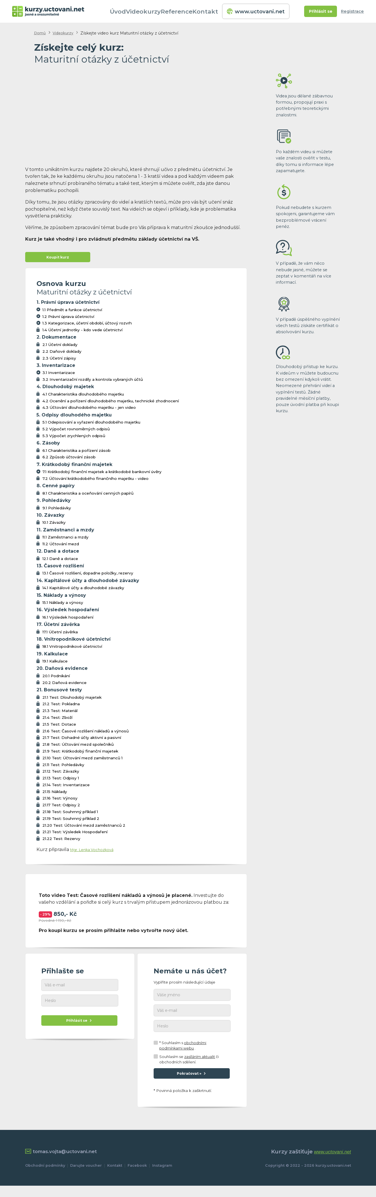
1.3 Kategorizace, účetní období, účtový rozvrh (87, 326)
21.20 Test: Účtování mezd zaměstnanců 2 (83, 828)
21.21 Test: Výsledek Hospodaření (75, 834)
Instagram (162, 1177)
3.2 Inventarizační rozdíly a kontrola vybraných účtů (92, 382)
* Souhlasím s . (182, 1053)
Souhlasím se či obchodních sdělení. (189, 1067)
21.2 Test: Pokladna (61, 706)
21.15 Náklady (54, 794)
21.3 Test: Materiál (60, 713)
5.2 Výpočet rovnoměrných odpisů (76, 431)
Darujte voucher (86, 1177)
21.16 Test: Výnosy (60, 801)
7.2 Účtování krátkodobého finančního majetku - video (95, 481)
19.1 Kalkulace (55, 664)
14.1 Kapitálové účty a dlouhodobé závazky (83, 590)
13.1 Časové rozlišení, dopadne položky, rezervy (87, 576)
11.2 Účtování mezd (60, 546)
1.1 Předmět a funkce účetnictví (72, 312)
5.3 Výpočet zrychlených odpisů (73, 438)
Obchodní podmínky (45, 1177)
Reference (185, 11)
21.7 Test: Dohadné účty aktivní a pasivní (81, 740)
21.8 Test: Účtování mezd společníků (78, 747)
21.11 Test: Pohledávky (63, 767)
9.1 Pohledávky (56, 510)
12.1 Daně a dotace (60, 561)
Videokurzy (153, 11)
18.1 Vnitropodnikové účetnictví (72, 649)
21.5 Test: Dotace (59, 726)
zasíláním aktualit (199, 1064)
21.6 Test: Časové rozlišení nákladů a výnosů (85, 733)
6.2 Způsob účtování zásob (69, 460)
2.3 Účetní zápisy (59, 360)
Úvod (127, 11)
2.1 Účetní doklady (60, 347)
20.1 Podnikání (56, 678)
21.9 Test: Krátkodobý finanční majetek (80, 754)
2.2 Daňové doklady (61, 354)
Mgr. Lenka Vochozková (97, 852)
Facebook (137, 1177)
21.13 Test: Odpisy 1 (60, 781)
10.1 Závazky (54, 525)
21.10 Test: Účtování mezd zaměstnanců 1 (82, 760)
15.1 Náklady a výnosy (62, 605)
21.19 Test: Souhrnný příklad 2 (70, 821)
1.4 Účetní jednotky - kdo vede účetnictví (82, 332)
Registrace (352, 11)
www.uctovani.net (256, 11)
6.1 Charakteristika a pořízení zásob (76, 453)
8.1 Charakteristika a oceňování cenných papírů (88, 496)
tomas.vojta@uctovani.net (66, 1163)
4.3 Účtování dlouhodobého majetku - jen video (89, 410)
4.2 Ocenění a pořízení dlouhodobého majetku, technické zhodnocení (110, 403)
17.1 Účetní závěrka (60, 634)
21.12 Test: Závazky (60, 774)
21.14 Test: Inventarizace (66, 787)
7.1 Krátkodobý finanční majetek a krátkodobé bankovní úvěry (102, 474)
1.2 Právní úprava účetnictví (68, 319)
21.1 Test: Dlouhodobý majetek (72, 700)
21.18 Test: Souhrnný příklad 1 (70, 814)
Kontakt (214, 11)
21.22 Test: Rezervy (61, 841)
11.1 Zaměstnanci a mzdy (65, 540)
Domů (41, 32)
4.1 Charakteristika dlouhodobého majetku (83, 397)
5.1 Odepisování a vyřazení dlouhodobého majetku (91, 425)
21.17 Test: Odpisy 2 (61, 807)
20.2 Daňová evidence (64, 685)
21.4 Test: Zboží (57, 720)
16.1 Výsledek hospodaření (67, 620)
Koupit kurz (57, 258)
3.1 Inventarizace (58, 375)
